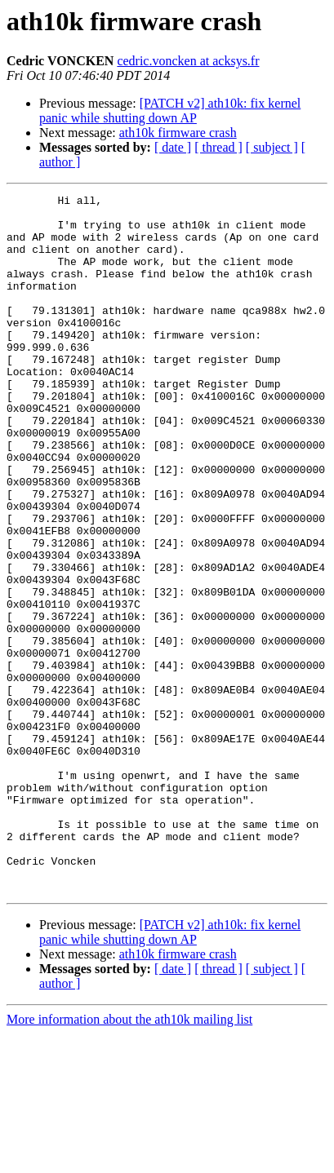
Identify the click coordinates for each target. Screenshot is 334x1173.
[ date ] (172, 147)
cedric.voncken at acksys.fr (188, 61)
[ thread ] (218, 147)
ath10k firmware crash (178, 132)
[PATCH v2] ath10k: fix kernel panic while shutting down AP (170, 110)
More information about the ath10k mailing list (129, 1159)
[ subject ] (272, 147)
